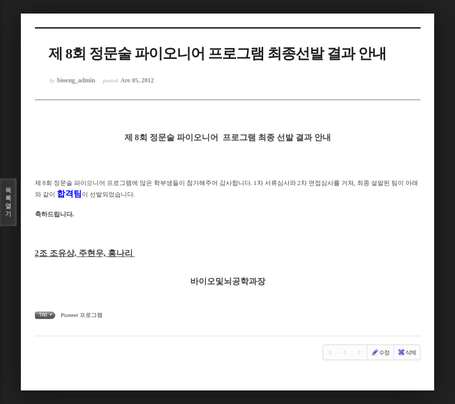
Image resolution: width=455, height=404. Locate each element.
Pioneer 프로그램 (82, 315)
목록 (8, 202)
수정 (380, 352)
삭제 (406, 352)
